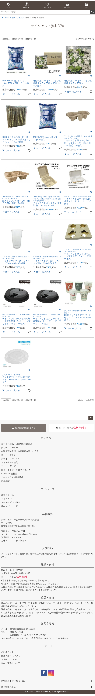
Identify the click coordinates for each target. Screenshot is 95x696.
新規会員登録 (7, 495)
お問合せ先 (47, 623)
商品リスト (27, 5)
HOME (5, 18)
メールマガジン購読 (10, 502)
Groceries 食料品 (9, 473)
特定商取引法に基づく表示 (13, 681)
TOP (8, 5)
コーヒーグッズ (8, 466)
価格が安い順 (17, 39)
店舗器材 (5, 481)
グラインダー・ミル (10, 458)
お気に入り (47, 5)
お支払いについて (9, 659)
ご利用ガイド (74, 554)
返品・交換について (10, 663)
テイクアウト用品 (17, 18)
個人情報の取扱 (8, 687)
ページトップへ (90, 418)
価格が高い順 (30, 39)
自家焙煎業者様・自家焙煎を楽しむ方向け (21, 451)
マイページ (67, 5)
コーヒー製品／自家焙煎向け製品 (16, 444)
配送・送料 (47, 564)
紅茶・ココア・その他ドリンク (15, 470)
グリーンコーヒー (9, 447)
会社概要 (47, 514)
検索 (92, 12)
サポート (47, 646)
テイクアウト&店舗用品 (12, 477)
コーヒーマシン (8, 455)
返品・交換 (47, 597)
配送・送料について (10, 655)
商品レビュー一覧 (9, 506)
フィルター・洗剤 (9, 462)
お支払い (47, 548)
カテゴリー (47, 437)
